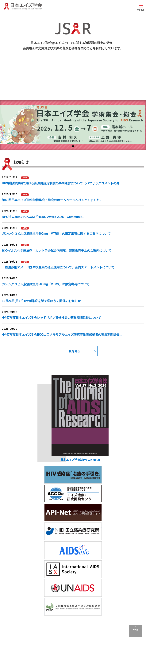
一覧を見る (73, 351)
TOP (135, 630)
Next (141, 127)
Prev (5, 127)
